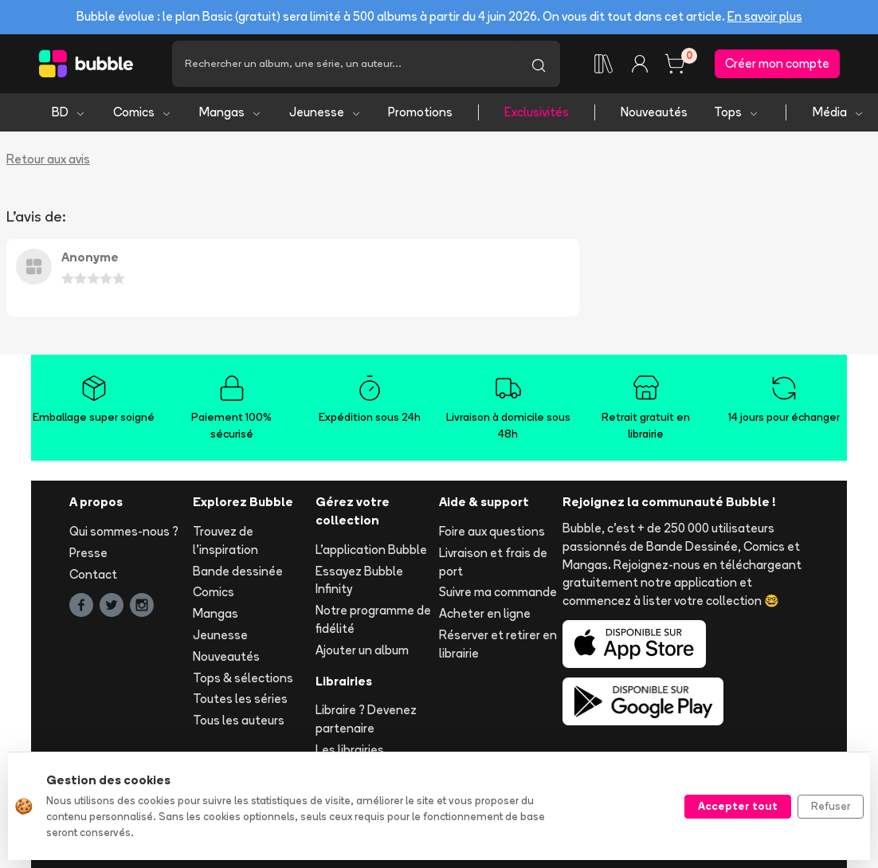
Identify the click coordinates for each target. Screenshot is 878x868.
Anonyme (90, 257)
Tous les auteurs (238, 720)
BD (69, 112)
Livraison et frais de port (493, 562)
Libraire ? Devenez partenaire (366, 719)
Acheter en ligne (485, 613)
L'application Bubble (371, 549)
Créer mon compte (777, 63)
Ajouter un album (362, 650)
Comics (142, 112)
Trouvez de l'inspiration (225, 540)
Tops (736, 112)
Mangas (230, 112)
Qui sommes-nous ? (123, 531)
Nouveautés (654, 112)
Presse (88, 552)
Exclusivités (536, 112)
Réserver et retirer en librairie (498, 644)
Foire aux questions (492, 531)
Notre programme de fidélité (373, 619)
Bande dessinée (238, 571)
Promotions (420, 112)
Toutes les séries (240, 698)
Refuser (830, 805)
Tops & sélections (243, 677)
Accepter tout (738, 805)
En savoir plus (764, 16)
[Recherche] (344, 63)
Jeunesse (325, 112)
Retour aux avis (48, 159)
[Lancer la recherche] (538, 64)
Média (838, 112)
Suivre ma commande (498, 591)
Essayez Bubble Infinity (359, 580)
